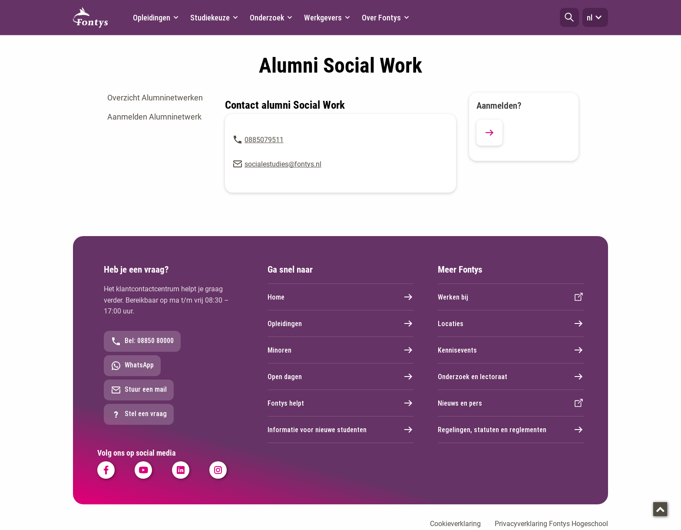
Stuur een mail (139, 390)
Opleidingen (340, 323)
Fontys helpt (340, 403)
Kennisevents (511, 350)
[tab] (157, 97)
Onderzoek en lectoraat (511, 376)
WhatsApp (132, 365)
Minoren (340, 350)
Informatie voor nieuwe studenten (340, 429)
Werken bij (511, 297)
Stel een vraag (139, 414)
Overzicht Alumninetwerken (155, 97)
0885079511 (264, 140)
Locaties (511, 323)
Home (340, 297)
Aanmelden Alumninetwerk (154, 116)
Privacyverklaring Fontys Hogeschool (551, 524)
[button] (569, 17)
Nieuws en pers (511, 403)
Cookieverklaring (455, 524)
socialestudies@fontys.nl (283, 164)
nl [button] (595, 17)
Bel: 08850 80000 (142, 341)
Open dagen (340, 376)
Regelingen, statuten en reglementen (511, 429)
